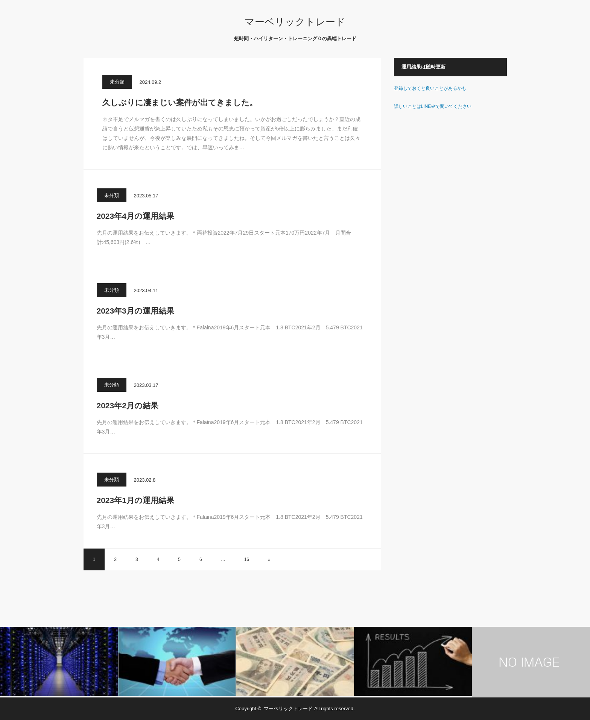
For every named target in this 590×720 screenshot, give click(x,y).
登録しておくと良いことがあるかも (430, 88)
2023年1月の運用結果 (135, 500)
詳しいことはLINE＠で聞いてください (433, 106)
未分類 (117, 82)
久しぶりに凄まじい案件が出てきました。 (179, 102)
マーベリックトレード (295, 22)
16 (246, 559)
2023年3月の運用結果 (135, 310)
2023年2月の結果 (127, 405)
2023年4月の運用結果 (135, 216)
